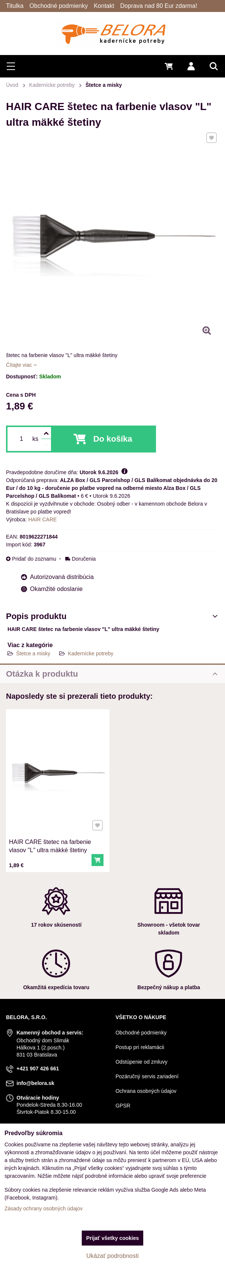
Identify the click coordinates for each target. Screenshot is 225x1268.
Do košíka (112, 439)
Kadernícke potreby (90, 653)
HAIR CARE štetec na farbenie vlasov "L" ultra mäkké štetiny (51, 835)
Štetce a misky (34, 653)
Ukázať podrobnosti (112, 1256)
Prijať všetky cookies (112, 1238)
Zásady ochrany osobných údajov (43, 1208)
